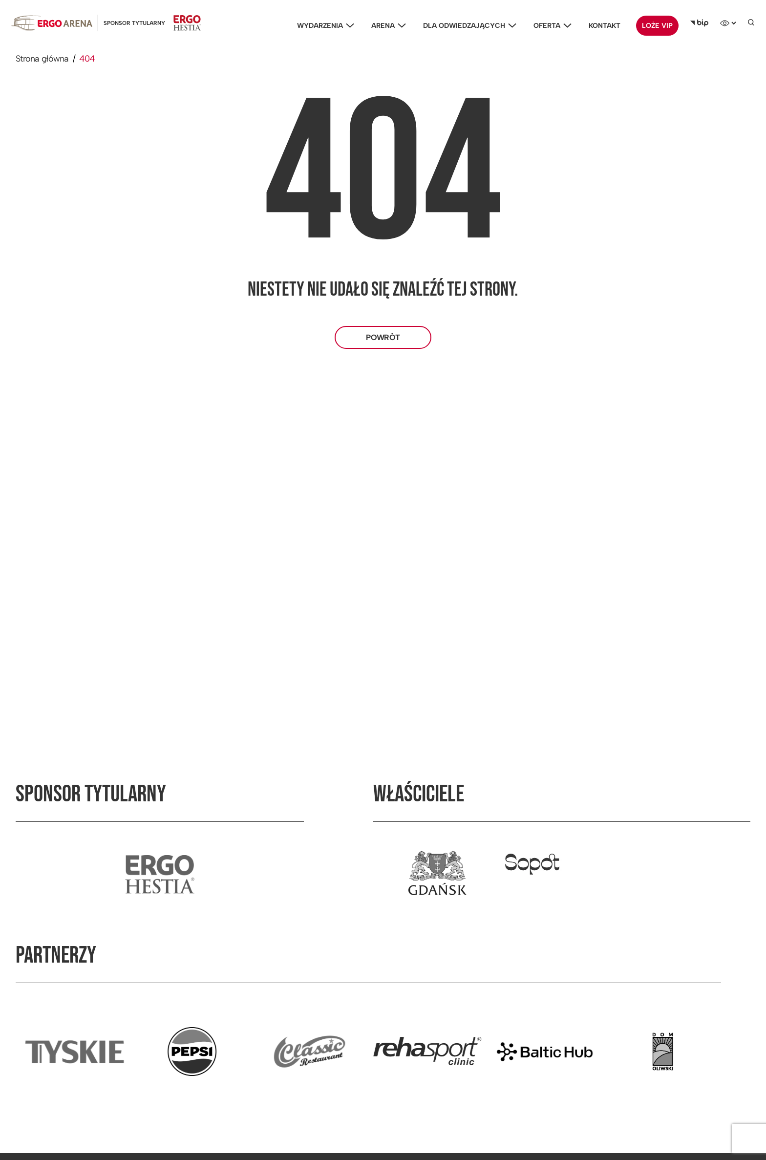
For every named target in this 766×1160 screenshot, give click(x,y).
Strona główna (42, 58)
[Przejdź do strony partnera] (74, 1051)
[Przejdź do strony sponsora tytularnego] (160, 874)
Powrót (383, 337)
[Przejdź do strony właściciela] (437, 874)
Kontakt (604, 25)
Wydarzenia (323, 25)
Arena (386, 25)
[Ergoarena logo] (51, 23)
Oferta (550, 25)
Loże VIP (657, 25)
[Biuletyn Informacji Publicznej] (699, 23)
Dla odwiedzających (467, 25)
